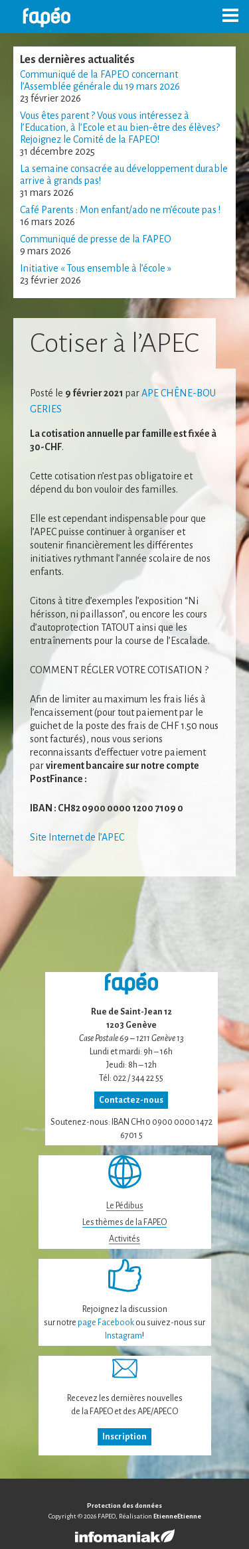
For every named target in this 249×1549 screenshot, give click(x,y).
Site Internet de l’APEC (77, 837)
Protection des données (124, 1505)
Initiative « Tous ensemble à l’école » (95, 268)
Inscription (124, 1436)
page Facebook (106, 1322)
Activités (124, 1239)
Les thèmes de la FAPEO (124, 1222)
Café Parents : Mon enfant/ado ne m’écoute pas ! (120, 209)
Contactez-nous (131, 1100)
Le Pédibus (124, 1205)
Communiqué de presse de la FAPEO (95, 239)
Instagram (123, 1336)
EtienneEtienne (177, 1516)
